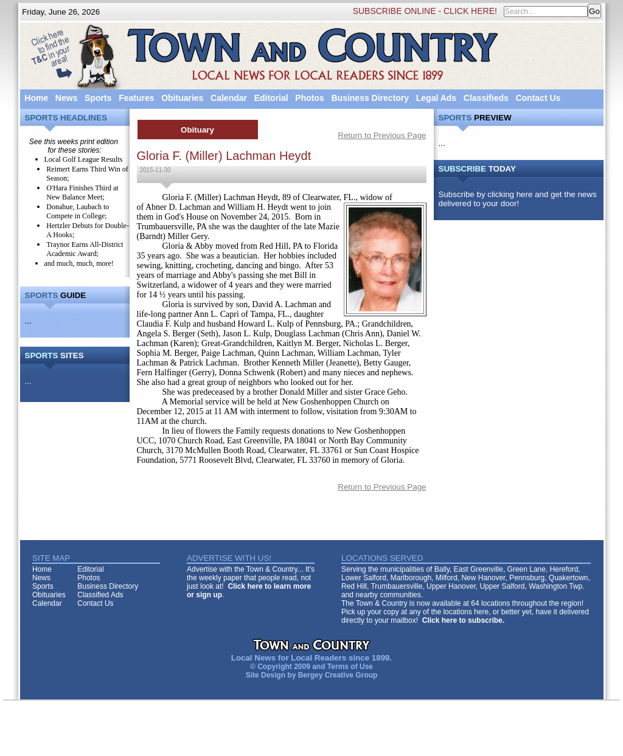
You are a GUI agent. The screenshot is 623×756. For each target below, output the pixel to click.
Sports (98, 98)
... (28, 320)
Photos (309, 98)
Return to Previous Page (382, 135)
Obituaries (182, 98)
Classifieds (486, 98)
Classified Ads (100, 595)
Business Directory (370, 98)
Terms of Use (350, 666)
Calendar (229, 98)
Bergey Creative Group (338, 675)
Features (136, 98)
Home (36, 98)
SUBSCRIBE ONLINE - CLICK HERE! (425, 11)
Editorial (271, 98)
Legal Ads (436, 98)
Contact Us (537, 98)
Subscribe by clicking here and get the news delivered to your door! (518, 199)
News (66, 98)
